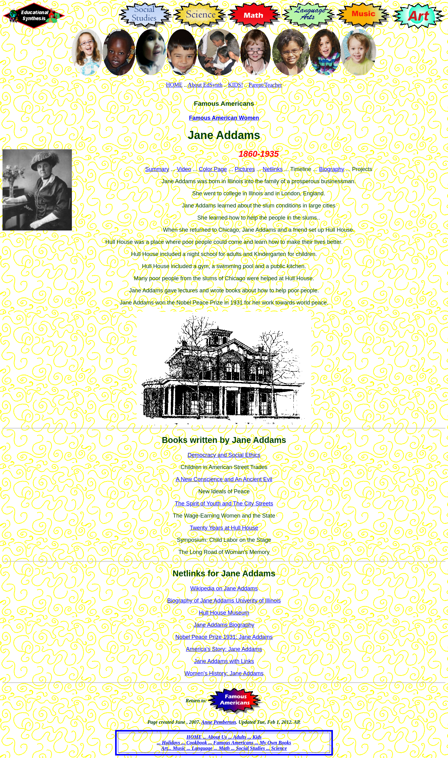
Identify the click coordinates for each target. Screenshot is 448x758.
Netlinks (272, 169)
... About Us (215, 737)
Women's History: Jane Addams (224, 673)
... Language (198, 748)
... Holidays (168, 742)
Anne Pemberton (218, 722)
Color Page (213, 169)
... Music (176, 748)
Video (184, 169)
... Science (276, 748)
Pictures (245, 169)
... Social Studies (247, 748)
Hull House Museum (224, 613)
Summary (157, 169)
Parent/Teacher (265, 85)
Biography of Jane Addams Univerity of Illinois (224, 601)
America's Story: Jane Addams (224, 649)
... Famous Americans (230, 742)
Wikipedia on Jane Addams (224, 588)
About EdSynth (205, 85)
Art (164, 748)
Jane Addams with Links (224, 661)
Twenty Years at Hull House (224, 528)
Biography (331, 169)
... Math (221, 748)
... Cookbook (193, 742)
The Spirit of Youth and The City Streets (224, 503)
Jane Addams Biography (224, 625)
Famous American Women (224, 118)
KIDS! (235, 85)
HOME (174, 85)
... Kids (253, 737)
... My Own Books (272, 742)
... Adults (237, 737)
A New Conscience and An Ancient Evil (224, 479)
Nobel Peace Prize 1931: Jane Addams (224, 637)
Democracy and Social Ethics (224, 455)
